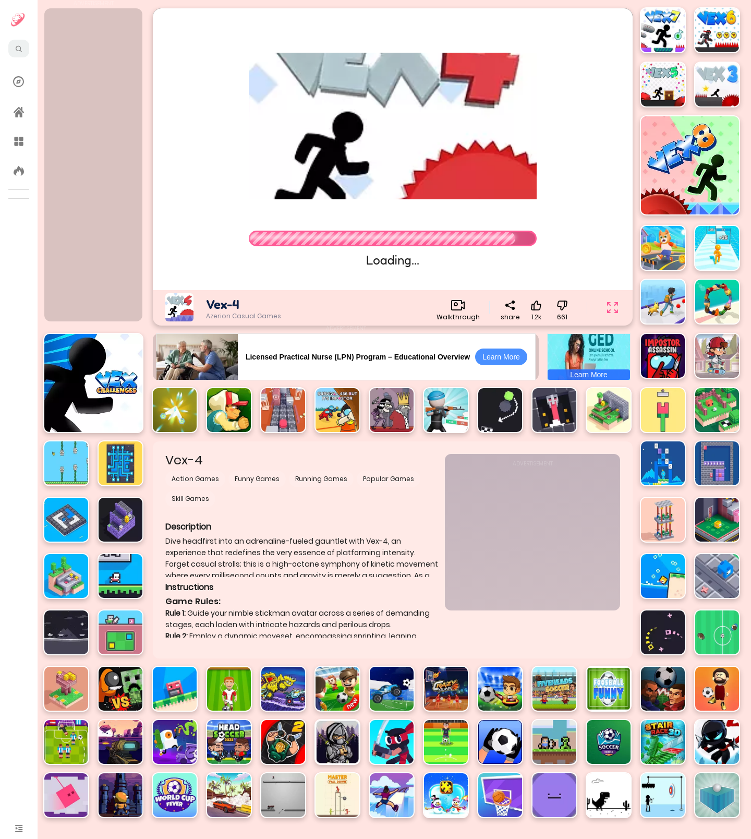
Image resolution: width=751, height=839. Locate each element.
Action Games (195, 478)
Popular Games (388, 478)
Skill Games (190, 498)
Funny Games (257, 478)
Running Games (321, 478)
